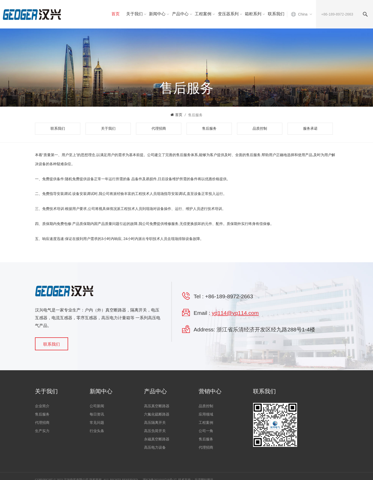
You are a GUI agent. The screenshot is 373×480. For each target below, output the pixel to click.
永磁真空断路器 (156, 439)
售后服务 (195, 115)
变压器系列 (228, 14)
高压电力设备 (155, 447)
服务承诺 (310, 128)
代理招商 (159, 128)
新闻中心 (157, 14)
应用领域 (206, 414)
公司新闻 (97, 406)
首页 (115, 14)
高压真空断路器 (156, 406)
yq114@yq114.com (235, 313)
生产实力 (42, 430)
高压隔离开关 (155, 422)
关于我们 (134, 14)
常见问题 (97, 422)
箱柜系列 (253, 14)
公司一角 (206, 430)
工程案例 (203, 14)
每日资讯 (97, 414)
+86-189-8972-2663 (229, 296)
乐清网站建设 (204, 472)
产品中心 (180, 14)
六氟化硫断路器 (156, 414)
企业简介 (42, 406)
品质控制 (260, 128)
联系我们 (276, 14)
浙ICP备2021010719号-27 (160, 472)
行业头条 (97, 430)
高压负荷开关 (155, 430)
